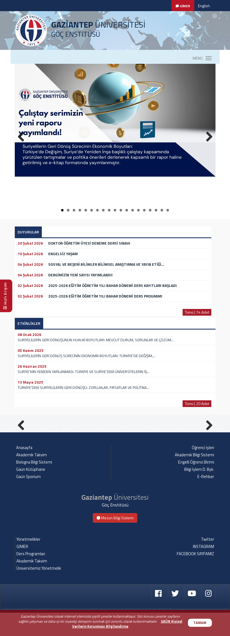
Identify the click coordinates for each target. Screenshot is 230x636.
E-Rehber (205, 500)
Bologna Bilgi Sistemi (34, 486)
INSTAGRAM (203, 570)
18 (162, 210)
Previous (23, 436)
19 (167, 210)
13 (132, 210)
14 (138, 210)
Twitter (207, 563)
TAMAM (199, 622)
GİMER (22, 570)
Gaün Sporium (28, 500)
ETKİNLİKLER (29, 323)
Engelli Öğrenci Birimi (196, 486)
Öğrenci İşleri (203, 471)
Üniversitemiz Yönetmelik (38, 592)
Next (207, 436)
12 (126, 210)
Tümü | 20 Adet (197, 403)
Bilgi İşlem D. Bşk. (199, 493)
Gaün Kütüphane (30, 493)
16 (150, 210)
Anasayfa (24, 471)
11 (121, 210)
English (204, 6)
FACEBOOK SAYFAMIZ (195, 577)
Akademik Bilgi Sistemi (194, 478)
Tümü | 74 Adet (197, 312)
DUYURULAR (28, 232)
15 (144, 210)
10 (115, 210)
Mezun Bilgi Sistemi (115, 541)
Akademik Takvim (31, 478)
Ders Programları (30, 577)
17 (156, 210)
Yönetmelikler (28, 563)
